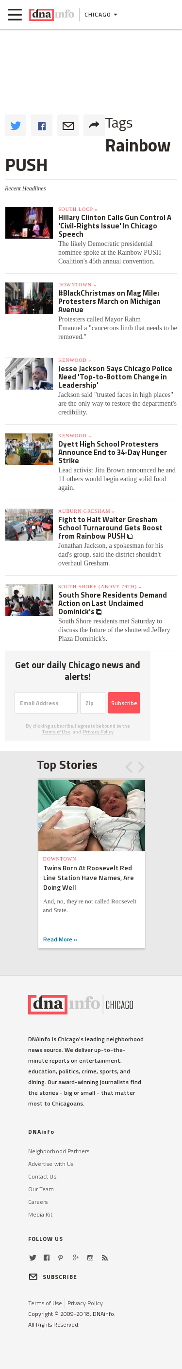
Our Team (41, 1189)
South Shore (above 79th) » (100, 586)
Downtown (60, 859)
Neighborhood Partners (59, 1151)
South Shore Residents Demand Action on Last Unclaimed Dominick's (112, 603)
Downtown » (77, 284)
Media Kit (40, 1214)
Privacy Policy (98, 731)
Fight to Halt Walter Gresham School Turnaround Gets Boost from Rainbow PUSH (110, 528)
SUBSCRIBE (53, 1276)
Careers (38, 1201)
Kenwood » (74, 360)
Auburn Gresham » (86, 511)
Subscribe (124, 703)
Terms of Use (56, 731)
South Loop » (78, 209)
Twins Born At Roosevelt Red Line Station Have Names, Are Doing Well (88, 877)
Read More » (60, 939)
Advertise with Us (51, 1163)
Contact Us (42, 1176)
